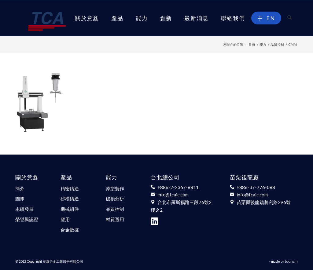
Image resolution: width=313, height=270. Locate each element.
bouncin (291, 261)
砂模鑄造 (70, 198)
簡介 (19, 188)
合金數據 (70, 229)
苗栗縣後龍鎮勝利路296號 (264, 202)
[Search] (289, 18)
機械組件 (70, 209)
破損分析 (115, 198)
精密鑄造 (70, 188)
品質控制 (115, 209)
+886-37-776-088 (256, 187)
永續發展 (24, 209)
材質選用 (115, 219)
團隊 (19, 198)
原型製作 (115, 188)
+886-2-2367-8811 (178, 187)
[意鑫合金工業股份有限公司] (47, 18)
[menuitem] (87, 18)
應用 (65, 219)
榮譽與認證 (26, 219)
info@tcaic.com (173, 194)
